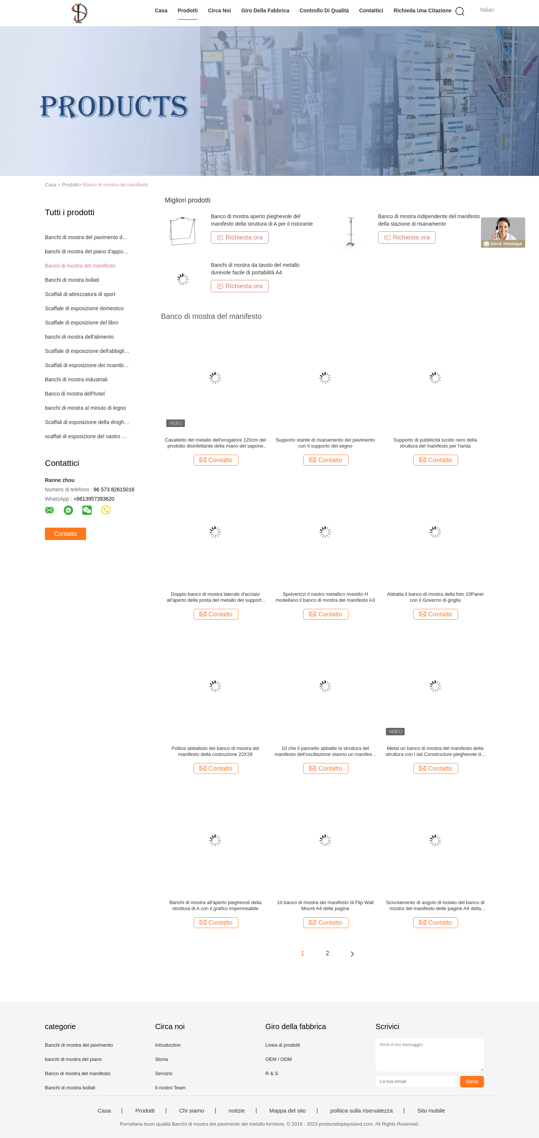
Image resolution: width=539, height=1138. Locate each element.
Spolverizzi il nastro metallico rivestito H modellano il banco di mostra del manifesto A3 (325, 597)
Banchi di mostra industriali (76, 379)
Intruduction (167, 1045)
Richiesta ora (239, 237)
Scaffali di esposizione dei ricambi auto (87, 365)
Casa (161, 10)
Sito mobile (431, 1110)
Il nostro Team (170, 1087)
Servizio (163, 1073)
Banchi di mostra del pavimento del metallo (87, 237)
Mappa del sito (288, 1110)
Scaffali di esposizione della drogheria (87, 422)
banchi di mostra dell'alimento (79, 337)
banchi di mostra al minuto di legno (85, 408)
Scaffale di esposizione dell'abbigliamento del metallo (87, 351)
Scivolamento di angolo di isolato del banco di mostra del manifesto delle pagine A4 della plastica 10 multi (435, 906)
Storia (161, 1059)
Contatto (65, 534)
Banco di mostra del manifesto (115, 184)
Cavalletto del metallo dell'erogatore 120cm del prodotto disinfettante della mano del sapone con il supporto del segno (215, 443)
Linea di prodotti (282, 1045)
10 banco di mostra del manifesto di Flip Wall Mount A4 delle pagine (325, 905)
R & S (271, 1073)
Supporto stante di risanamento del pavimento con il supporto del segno (325, 443)
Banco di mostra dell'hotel (75, 394)
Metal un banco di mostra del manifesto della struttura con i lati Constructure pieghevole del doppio (435, 751)
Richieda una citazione (422, 10)
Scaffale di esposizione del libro (81, 323)
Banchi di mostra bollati (72, 280)
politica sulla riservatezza (362, 1110)
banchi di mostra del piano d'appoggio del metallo (87, 251)
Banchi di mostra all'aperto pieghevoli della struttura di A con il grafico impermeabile (215, 905)
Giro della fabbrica (265, 10)
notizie (237, 1110)
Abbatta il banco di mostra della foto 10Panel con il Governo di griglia (435, 597)
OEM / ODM (278, 1059)
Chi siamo (191, 1110)
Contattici (371, 10)
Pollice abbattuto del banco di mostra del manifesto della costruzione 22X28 (215, 751)
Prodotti (188, 10)
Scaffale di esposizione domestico (84, 308)
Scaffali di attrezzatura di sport (80, 294)
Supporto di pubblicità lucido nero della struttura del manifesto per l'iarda (435, 443)
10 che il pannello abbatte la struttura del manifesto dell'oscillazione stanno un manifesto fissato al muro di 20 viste (325, 751)
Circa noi (219, 10)
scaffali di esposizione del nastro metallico (87, 436)
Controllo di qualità (324, 10)
